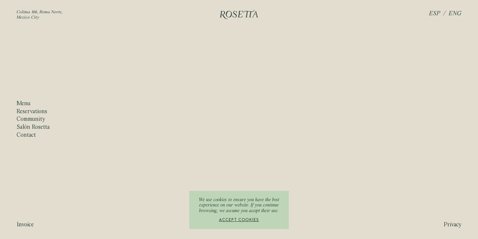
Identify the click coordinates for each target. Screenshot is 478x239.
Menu (24, 104)
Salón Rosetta (33, 127)
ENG (455, 14)
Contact (26, 135)
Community (31, 119)
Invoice (25, 225)
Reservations (32, 112)
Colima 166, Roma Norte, (40, 12)
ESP (434, 14)
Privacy (452, 225)
